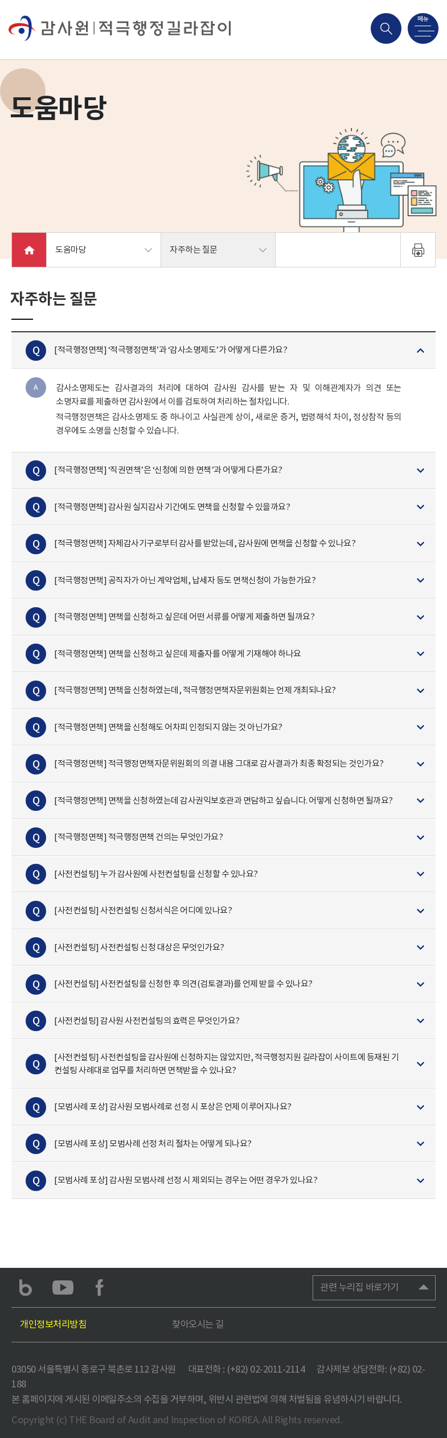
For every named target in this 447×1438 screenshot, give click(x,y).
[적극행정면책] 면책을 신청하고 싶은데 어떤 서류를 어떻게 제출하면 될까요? (184, 616)
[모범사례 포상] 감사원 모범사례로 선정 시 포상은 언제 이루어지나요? (173, 1106)
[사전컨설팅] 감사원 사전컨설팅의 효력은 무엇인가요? (147, 1020)
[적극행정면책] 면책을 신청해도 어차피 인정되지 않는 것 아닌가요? (168, 726)
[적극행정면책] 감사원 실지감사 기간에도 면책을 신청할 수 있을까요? (172, 506)
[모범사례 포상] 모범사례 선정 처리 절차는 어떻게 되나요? (153, 1143)
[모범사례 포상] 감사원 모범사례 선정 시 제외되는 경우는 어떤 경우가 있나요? (185, 1180)
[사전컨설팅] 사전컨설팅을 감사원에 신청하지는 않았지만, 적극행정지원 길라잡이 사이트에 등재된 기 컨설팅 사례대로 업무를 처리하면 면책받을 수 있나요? (226, 1064)
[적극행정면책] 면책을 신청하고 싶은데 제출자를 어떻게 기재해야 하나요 (177, 653)
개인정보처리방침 (53, 1324)
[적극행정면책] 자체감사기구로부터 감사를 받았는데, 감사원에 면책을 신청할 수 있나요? (204, 543)
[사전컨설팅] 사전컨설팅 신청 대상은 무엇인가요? (139, 946)
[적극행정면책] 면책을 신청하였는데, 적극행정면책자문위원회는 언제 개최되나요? (195, 690)
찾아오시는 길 (198, 1324)
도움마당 (70, 249)
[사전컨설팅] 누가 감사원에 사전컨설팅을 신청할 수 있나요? (156, 873)
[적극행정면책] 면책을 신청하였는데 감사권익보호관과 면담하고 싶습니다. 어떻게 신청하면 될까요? (223, 799)
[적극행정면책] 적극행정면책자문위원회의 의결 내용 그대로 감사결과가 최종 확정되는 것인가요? (219, 763)
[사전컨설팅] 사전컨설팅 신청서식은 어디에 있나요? (143, 910)
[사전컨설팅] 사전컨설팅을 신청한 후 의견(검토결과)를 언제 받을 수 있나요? (183, 983)
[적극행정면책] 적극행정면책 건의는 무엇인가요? (138, 836)
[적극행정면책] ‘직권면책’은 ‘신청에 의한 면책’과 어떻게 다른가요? (168, 469)
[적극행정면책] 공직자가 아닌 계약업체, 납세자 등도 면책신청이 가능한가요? (184, 579)
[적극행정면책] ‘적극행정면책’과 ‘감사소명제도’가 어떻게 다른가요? (170, 349)
